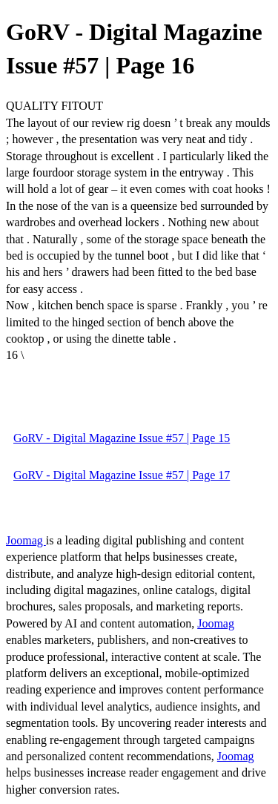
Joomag (26, 540)
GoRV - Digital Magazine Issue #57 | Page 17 (121, 475)
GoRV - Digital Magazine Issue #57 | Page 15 (121, 438)
